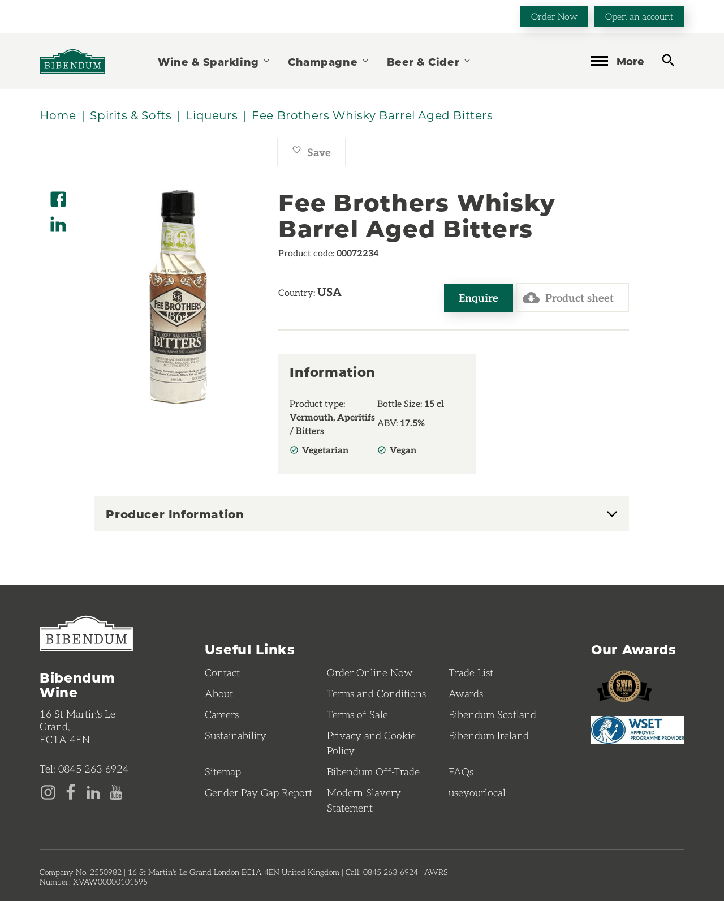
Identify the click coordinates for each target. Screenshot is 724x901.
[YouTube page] (115, 791)
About (219, 693)
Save (311, 152)
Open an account (639, 16)
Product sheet (568, 297)
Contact (222, 672)
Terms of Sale (357, 714)
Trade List (471, 672)
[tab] (362, 514)
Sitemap (223, 771)
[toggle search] (668, 60)
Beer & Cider (429, 61)
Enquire (478, 297)
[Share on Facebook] (58, 195)
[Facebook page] (70, 791)
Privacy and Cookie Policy (371, 743)
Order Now (554, 16)
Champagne (328, 61)
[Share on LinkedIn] (58, 220)
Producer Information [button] (175, 514)
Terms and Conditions (376, 693)
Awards (466, 693)
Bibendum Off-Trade (373, 771)
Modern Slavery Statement (364, 800)
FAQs (461, 771)
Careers (222, 714)
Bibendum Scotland (492, 714)
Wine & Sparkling (214, 61)
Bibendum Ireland (489, 735)
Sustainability (235, 735)
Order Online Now (370, 672)
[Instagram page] (48, 791)
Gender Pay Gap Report (258, 792)
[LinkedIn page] (93, 791)
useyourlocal (477, 792)
